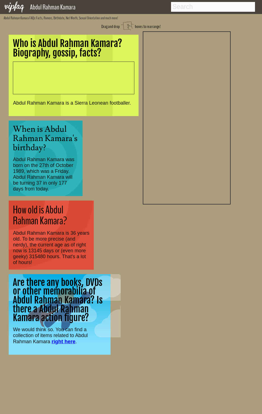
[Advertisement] (187, 117)
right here (63, 341)
